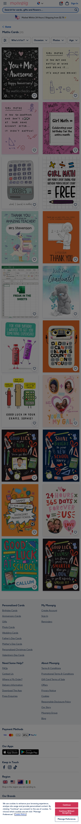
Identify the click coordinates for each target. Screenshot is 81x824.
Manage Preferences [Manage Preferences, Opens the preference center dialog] (67, 819)
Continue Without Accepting (66, 812)
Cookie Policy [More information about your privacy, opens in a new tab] (20, 814)
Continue (67, 805)
